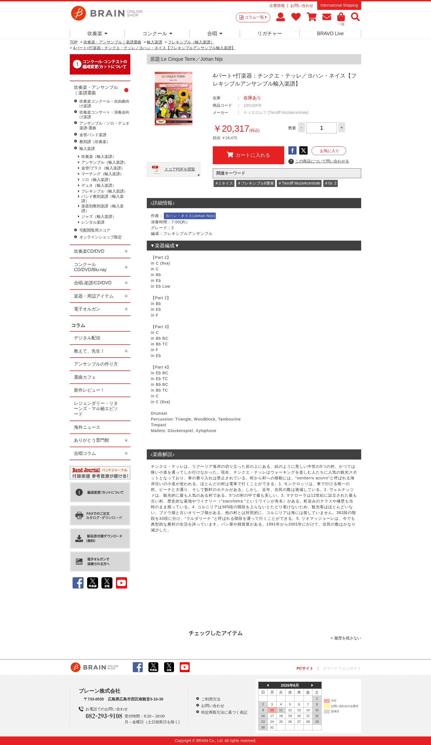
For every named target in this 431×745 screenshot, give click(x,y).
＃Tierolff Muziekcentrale (299, 183)
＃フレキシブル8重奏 (255, 183)
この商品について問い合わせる (318, 161)
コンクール (157, 33)
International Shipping (339, 5)
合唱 (214, 33)
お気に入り (329, 151)
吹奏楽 (97, 33)
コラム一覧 (256, 17)
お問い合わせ (301, 5)
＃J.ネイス (224, 183)
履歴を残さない (347, 638)
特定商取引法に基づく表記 (224, 712)
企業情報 (277, 5)
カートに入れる (248, 155)
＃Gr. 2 (330, 183)
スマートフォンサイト (342, 668)
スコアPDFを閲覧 (179, 169)
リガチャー (269, 33)
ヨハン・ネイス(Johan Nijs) (190, 216)
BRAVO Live (330, 33)
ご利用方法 (210, 699)
